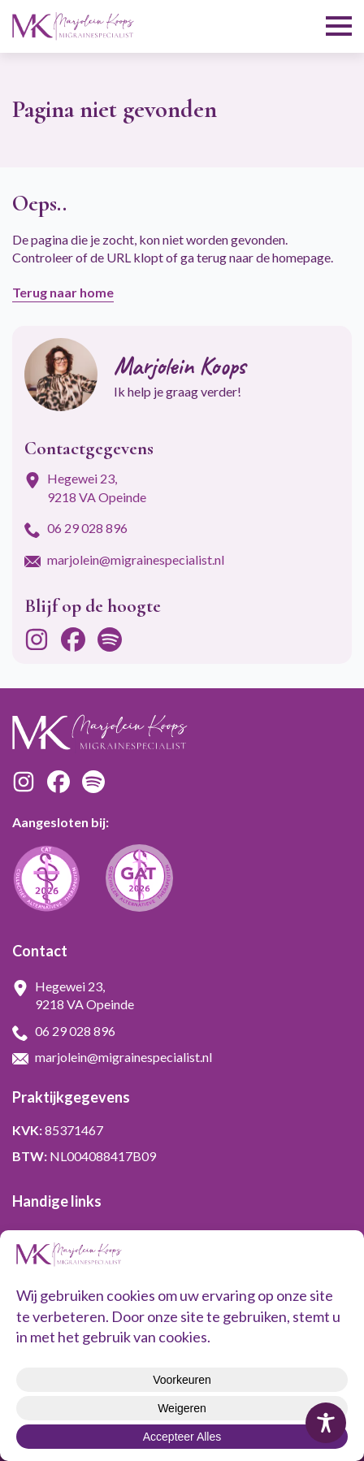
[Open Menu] (339, 26)
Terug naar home (63, 292)
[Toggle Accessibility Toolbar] (326, 1423)
